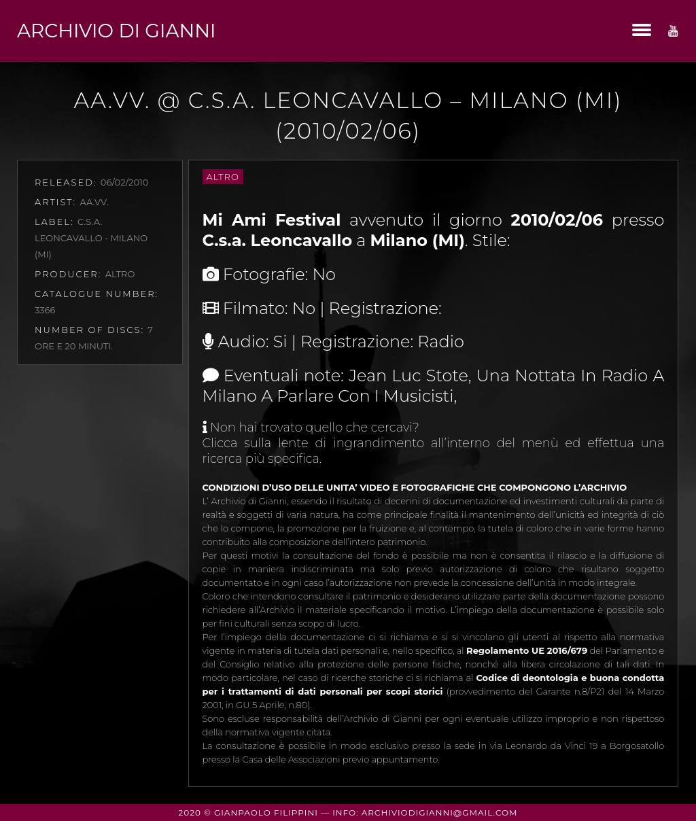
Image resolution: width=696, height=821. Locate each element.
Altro (223, 176)
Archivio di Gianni (116, 30)
